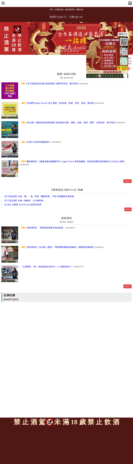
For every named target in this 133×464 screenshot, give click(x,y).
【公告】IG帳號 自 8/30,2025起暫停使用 (22, 204)
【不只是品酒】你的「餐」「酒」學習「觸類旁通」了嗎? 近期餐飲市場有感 (38, 196)
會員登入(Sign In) (58, 16)
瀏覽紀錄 (79, 9)
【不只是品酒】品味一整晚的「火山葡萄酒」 (24, 200)
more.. (127, 181)
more (128, 209)
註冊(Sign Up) (76, 16)
